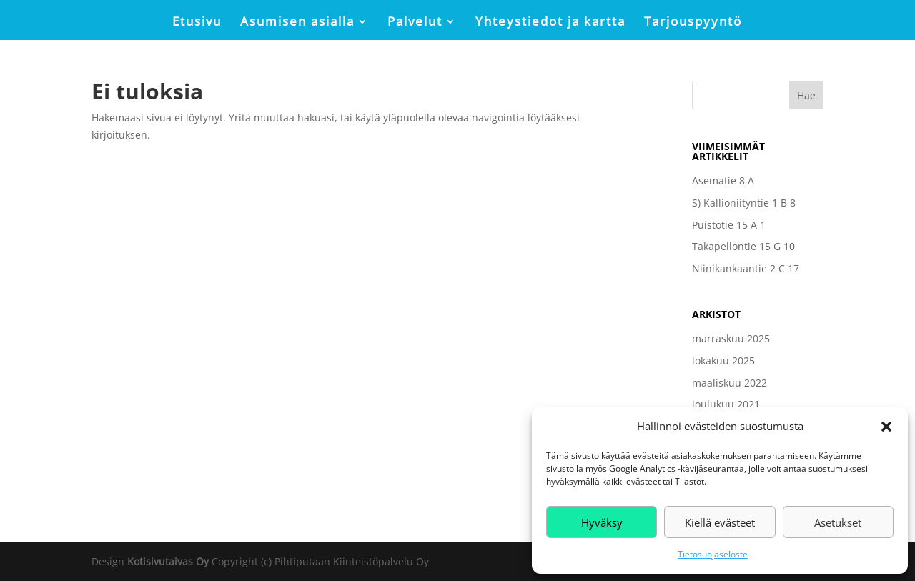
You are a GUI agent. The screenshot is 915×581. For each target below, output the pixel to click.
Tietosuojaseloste (713, 554)
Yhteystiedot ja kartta (550, 22)
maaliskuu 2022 (729, 382)
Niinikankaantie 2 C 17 (745, 268)
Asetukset (837, 522)
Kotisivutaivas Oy (168, 561)
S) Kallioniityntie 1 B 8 (744, 202)
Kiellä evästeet (720, 522)
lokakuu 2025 (723, 360)
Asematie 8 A (723, 180)
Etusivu (197, 22)
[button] (886, 426)
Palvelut (414, 22)
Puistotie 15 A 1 (729, 225)
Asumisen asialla (297, 22)
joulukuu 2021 (726, 404)
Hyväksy (602, 522)
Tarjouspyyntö (693, 22)
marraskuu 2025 (731, 338)
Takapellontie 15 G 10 (743, 246)
